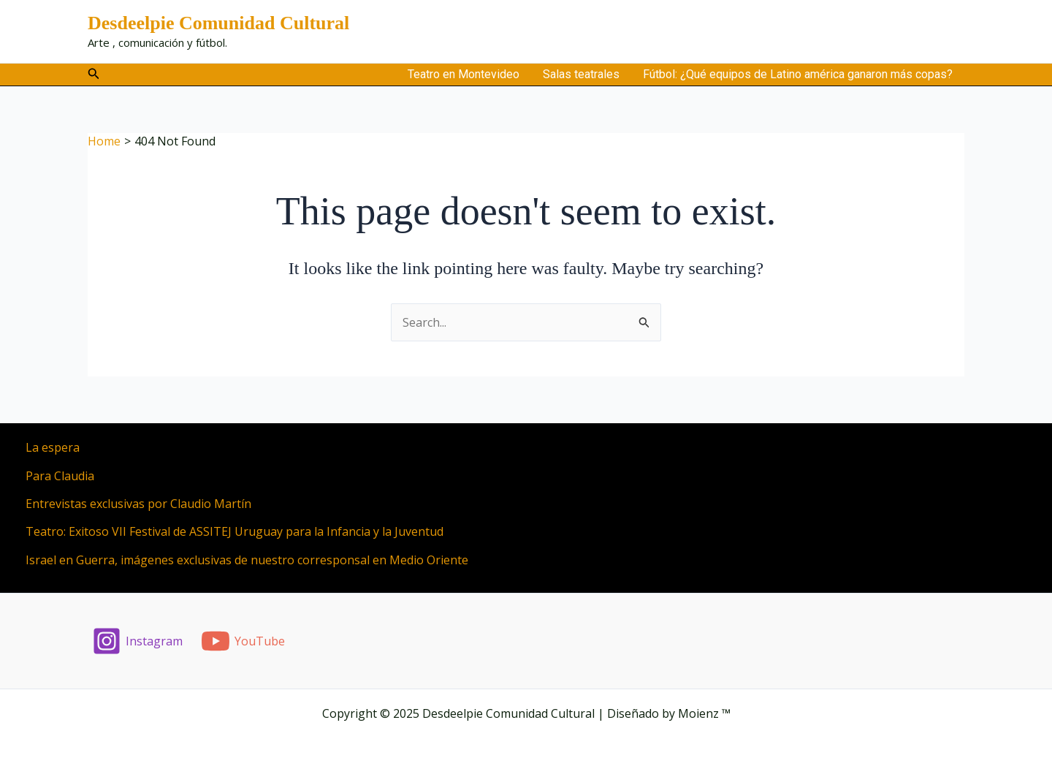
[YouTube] (243, 641)
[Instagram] (138, 641)
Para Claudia (60, 476)
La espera (53, 447)
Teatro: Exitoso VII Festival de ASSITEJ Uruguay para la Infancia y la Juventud (234, 531)
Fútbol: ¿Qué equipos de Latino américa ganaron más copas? (798, 74)
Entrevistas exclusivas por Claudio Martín (138, 504)
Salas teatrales (581, 74)
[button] (94, 74)
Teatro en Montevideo (463, 74)
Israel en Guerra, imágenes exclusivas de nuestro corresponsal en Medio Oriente (247, 560)
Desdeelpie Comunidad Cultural (218, 23)
